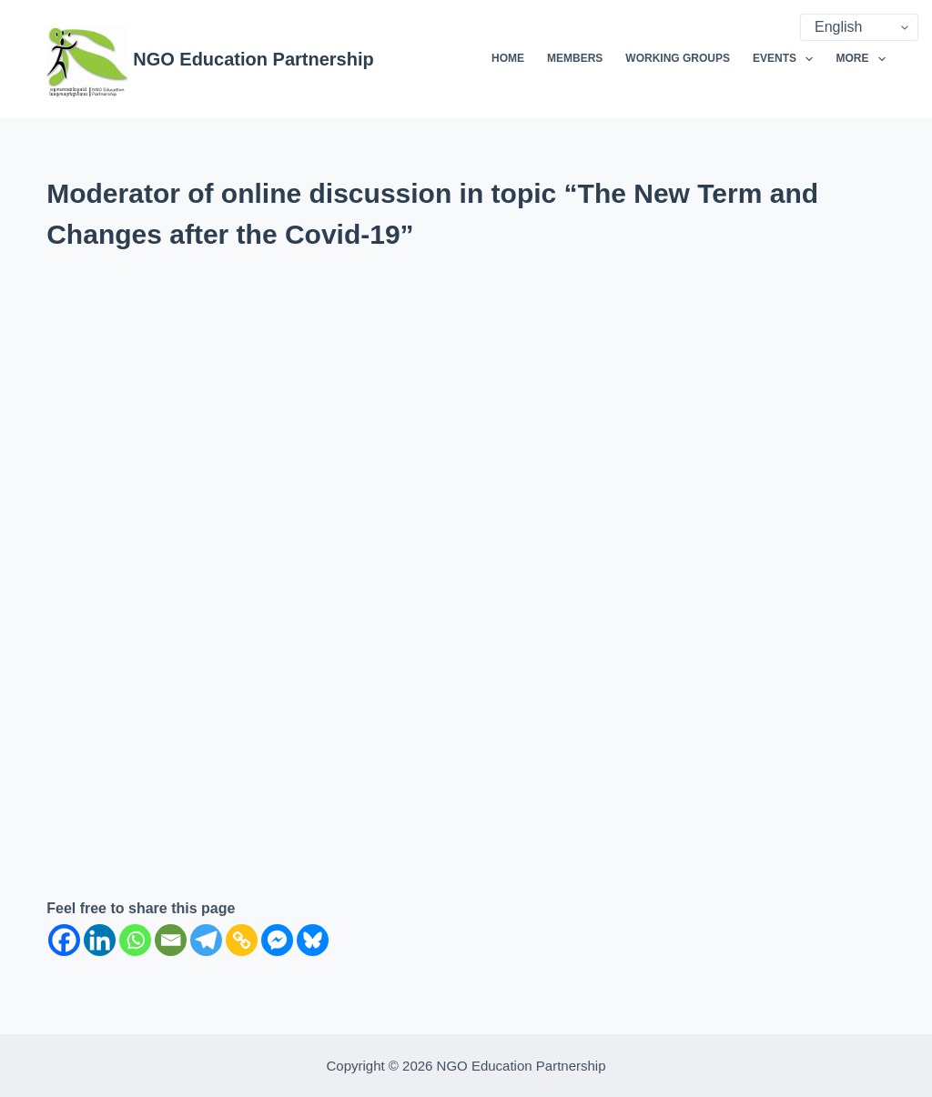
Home (507, 58)
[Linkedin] (100, 940)
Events (786, 59)
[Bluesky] (313, 940)
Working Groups (677, 58)
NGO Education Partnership (253, 59)
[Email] (171, 940)
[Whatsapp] (135, 940)
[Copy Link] (242, 940)
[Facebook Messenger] (277, 940)
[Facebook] (64, 940)
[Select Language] (859, 27)
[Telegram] (206, 940)
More (860, 59)
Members (575, 58)
